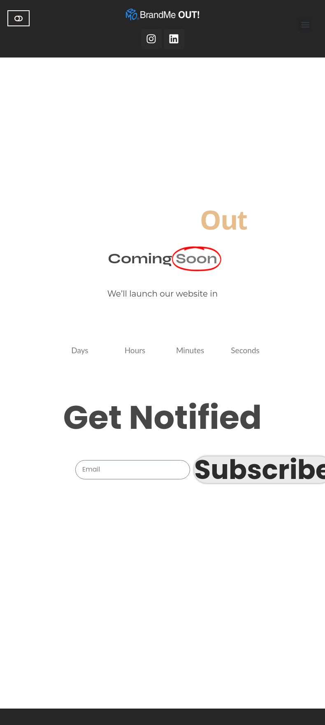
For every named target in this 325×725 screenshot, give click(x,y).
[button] (305, 24)
